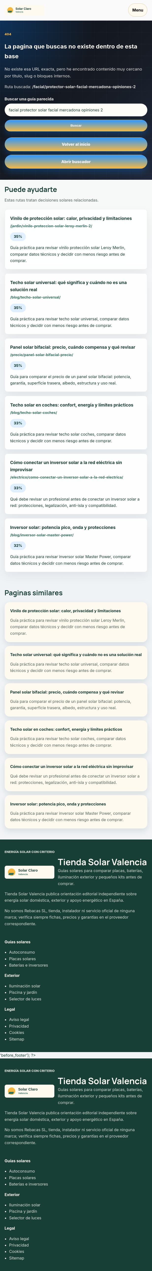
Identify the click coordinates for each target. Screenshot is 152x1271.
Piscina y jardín (23, 992)
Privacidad (19, 1026)
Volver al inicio (76, 144)
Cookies (16, 1032)
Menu (137, 10)
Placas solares (22, 958)
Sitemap (16, 1039)
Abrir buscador (76, 161)
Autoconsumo (22, 952)
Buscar (75, 125)
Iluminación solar (24, 985)
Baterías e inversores (28, 965)
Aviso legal (19, 1019)
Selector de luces (25, 998)
